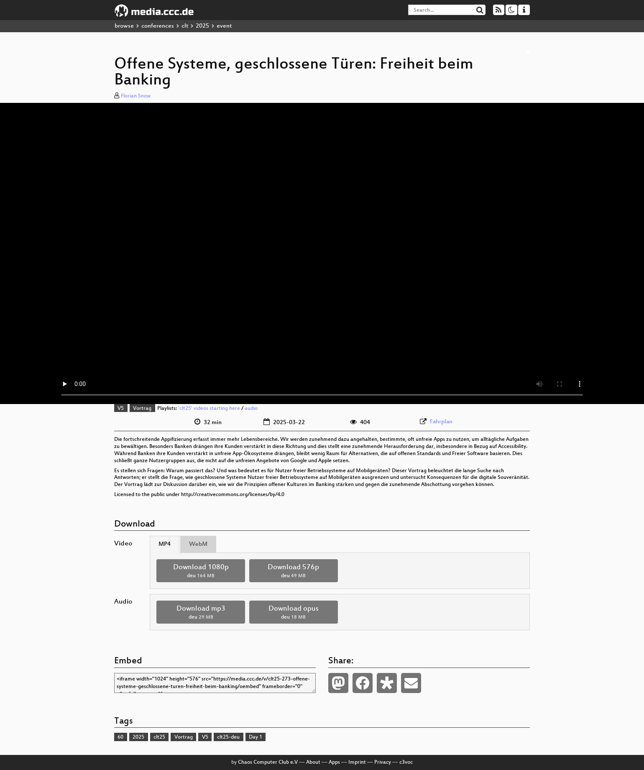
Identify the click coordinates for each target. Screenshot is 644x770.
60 (120, 737)
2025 (202, 26)
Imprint (357, 762)
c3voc (406, 762)
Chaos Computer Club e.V (268, 762)
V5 (121, 409)
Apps (334, 762)
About (313, 762)
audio (251, 409)
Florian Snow (136, 96)
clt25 (159, 737)
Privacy (382, 762)
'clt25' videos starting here (209, 409)
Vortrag (142, 409)
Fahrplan (441, 421)
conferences (157, 26)
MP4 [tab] (164, 544)
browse (124, 26)
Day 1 (255, 737)
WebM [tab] (198, 544)
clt (184, 26)
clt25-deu (228, 737)
